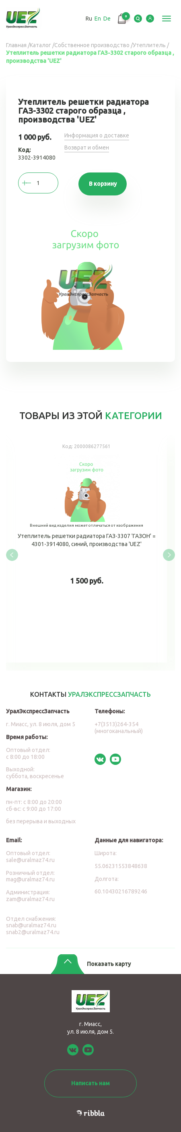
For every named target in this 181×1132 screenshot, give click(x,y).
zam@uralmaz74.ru (30, 899)
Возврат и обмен (86, 147)
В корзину (103, 184)
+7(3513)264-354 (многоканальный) (119, 727)
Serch (138, 19)
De (107, 18)
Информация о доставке (96, 135)
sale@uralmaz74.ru (30, 860)
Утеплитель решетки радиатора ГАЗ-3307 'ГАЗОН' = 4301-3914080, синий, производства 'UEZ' (86, 549)
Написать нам (90, 1083)
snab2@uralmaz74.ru (33, 932)
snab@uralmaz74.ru (31, 925)
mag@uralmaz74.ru (30, 879)
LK (150, 19)
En (98, 18)
